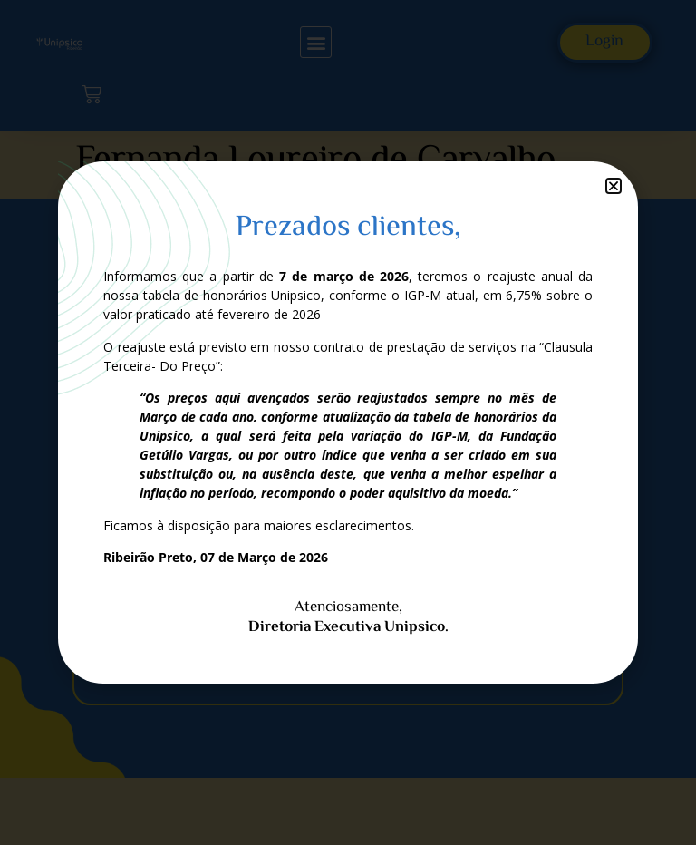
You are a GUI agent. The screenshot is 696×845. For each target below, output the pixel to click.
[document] (348, 422)
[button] (613, 186)
